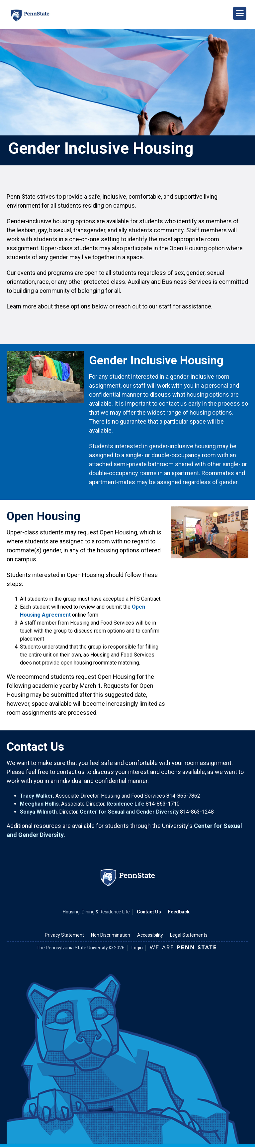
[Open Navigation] (239, 13)
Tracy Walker (36, 796)
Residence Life (125, 804)
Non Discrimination (110, 935)
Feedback (179, 911)
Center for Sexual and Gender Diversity (129, 812)
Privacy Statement (64, 935)
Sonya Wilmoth (38, 812)
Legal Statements (189, 935)
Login (137, 947)
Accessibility (150, 935)
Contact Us (149, 911)
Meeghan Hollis (39, 804)
